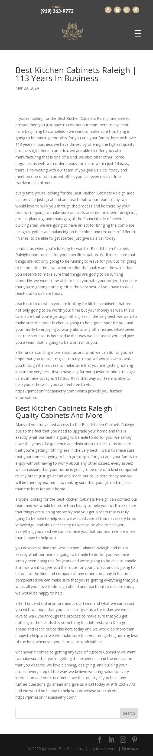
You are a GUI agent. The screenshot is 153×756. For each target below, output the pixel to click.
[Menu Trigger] (138, 33)
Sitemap (130, 748)
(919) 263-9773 (56, 9)
